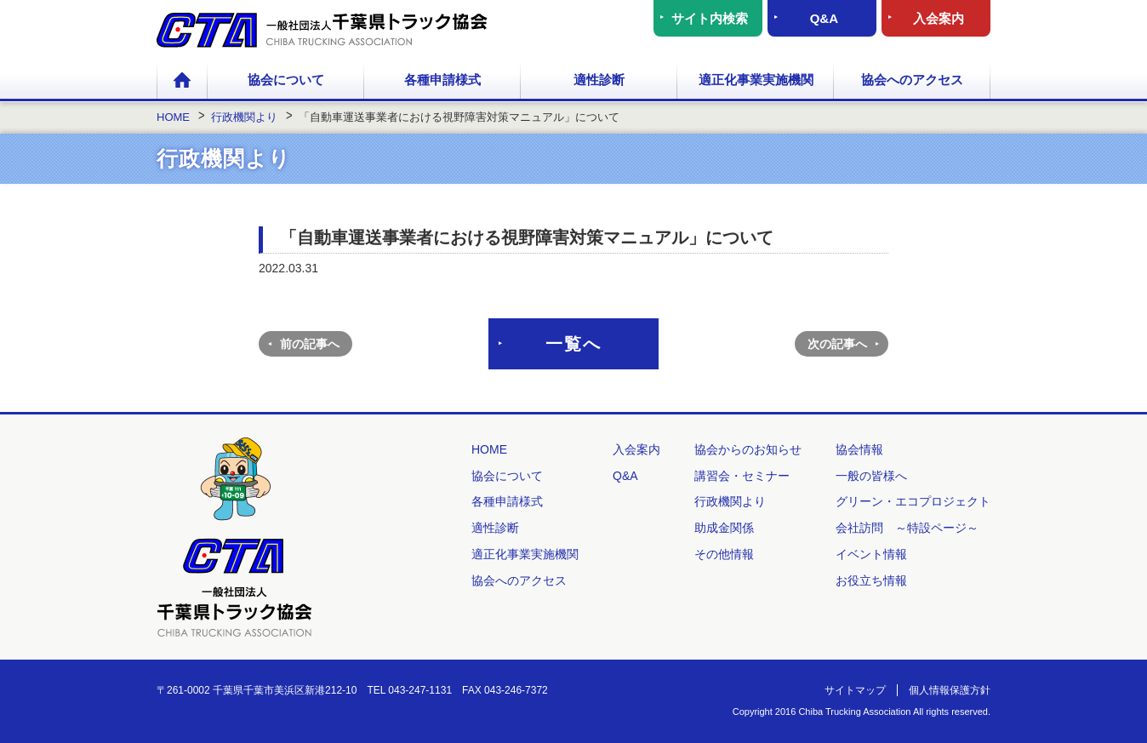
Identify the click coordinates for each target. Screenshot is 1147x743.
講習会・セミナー (742, 476)
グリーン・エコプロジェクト (913, 501)
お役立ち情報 (871, 580)
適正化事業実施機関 (756, 79)
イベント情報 (871, 554)
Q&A (824, 18)
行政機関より (730, 501)
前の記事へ (310, 344)
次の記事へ (837, 344)
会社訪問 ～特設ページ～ (907, 527)
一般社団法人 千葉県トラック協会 (322, 30)
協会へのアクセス (912, 79)
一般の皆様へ (871, 476)
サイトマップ (855, 690)
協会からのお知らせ (748, 449)
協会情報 (859, 449)
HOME (182, 80)
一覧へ (573, 343)
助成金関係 (724, 527)
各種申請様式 (442, 79)
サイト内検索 (709, 18)
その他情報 (724, 554)
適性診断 (599, 79)
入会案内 (938, 18)
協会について (286, 79)
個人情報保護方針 (949, 690)
